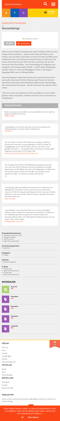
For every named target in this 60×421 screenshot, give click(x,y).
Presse (4, 350)
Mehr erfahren (33, 417)
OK (22, 417)
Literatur (6, 255)
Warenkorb (5, 382)
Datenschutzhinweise (9, 362)
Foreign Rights (6, 356)
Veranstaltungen (7, 375)
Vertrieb (4, 353)
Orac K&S (16, 4)
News (4, 372)
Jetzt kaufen (25, 44)
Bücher (4, 369)
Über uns (5, 348)
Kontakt (4, 359)
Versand (4, 385)
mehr (30, 290)
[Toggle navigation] (53, 4)
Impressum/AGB (7, 388)
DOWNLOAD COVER (31, 39)
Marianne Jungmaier (14, 23)
